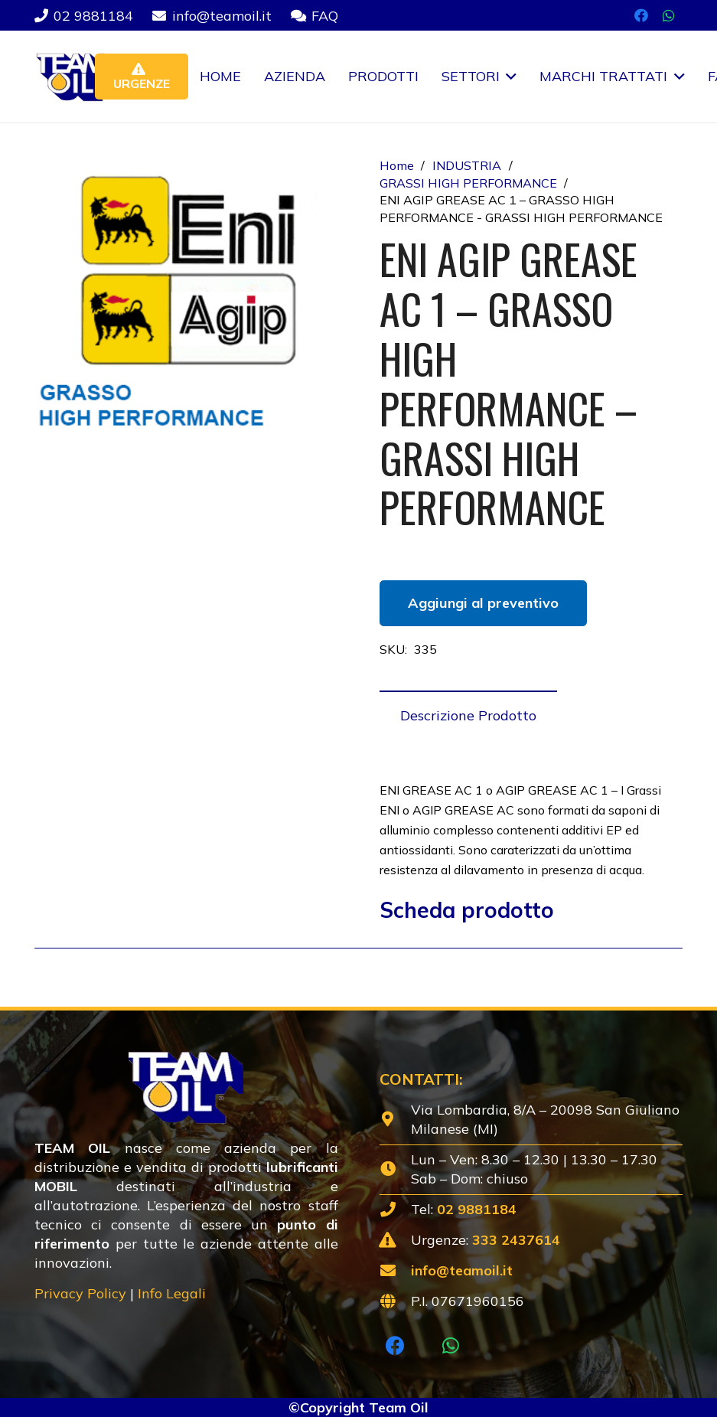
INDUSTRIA (466, 165)
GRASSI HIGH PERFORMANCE (468, 183)
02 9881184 (477, 1209)
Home (397, 165)
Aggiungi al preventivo (483, 603)
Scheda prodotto (467, 909)
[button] (508, 76)
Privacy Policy (80, 1293)
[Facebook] (641, 15)
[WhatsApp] (669, 15)
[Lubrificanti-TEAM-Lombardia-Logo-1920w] (76, 76)
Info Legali (172, 1293)
